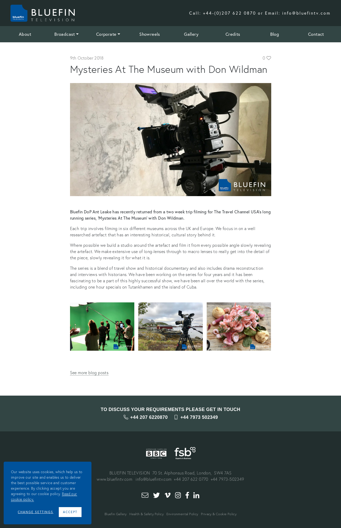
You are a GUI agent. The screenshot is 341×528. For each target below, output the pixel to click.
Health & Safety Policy (146, 514)
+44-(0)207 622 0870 (229, 13)
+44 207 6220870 (145, 417)
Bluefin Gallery (116, 514)
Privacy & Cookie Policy (218, 514)
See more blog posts (89, 372)
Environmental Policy (182, 514)
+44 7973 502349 (195, 417)
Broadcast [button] (64, 34)
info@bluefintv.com (306, 13)
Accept (70, 512)
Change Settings (35, 512)
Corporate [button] (106, 34)
